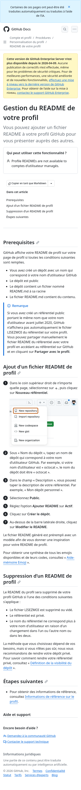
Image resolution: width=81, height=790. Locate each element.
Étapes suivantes (25, 681)
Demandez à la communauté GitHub (29, 736)
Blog (55, 775)
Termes (37, 771)
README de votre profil (25, 46)
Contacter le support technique (26, 742)
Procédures (43, 38)
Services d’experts (36, 775)
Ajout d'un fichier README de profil (37, 369)
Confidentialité (55, 771)
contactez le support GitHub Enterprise (43, 93)
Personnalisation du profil (27, 42)
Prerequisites (21, 242)
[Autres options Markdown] (51, 183)
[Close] (69, 6)
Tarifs (17, 775)
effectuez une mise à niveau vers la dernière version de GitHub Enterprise (40, 84)
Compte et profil (20, 38)
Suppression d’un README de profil (37, 578)
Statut (7, 775)
